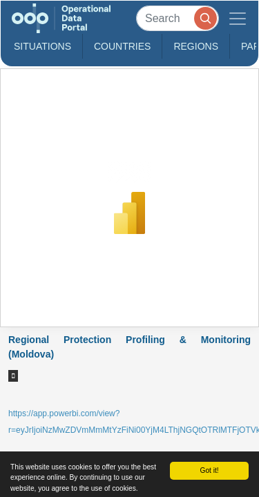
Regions (195, 46)
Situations (42, 46)
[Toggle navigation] (237, 18)
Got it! (209, 470)
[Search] (177, 18)
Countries (122, 46)
